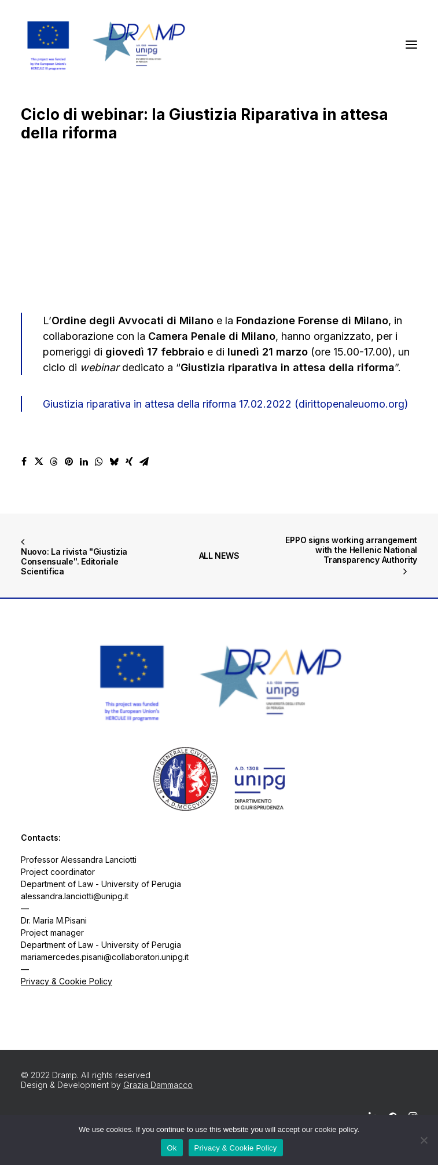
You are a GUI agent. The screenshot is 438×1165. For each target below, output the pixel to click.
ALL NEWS (219, 555)
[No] (423, 1140)
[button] (411, 44)
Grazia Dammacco (158, 1085)
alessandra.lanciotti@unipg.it (74, 896)
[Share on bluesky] (114, 461)
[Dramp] (105, 45)
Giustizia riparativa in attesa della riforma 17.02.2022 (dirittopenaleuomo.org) (225, 404)
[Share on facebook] (24, 461)
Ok (171, 1148)
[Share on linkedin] (84, 461)
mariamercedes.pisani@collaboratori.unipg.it (105, 957)
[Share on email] (144, 461)
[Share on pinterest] (69, 461)
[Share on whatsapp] (99, 461)
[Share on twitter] (39, 461)
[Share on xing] (129, 461)
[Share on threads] (54, 461)
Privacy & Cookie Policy (66, 981)
